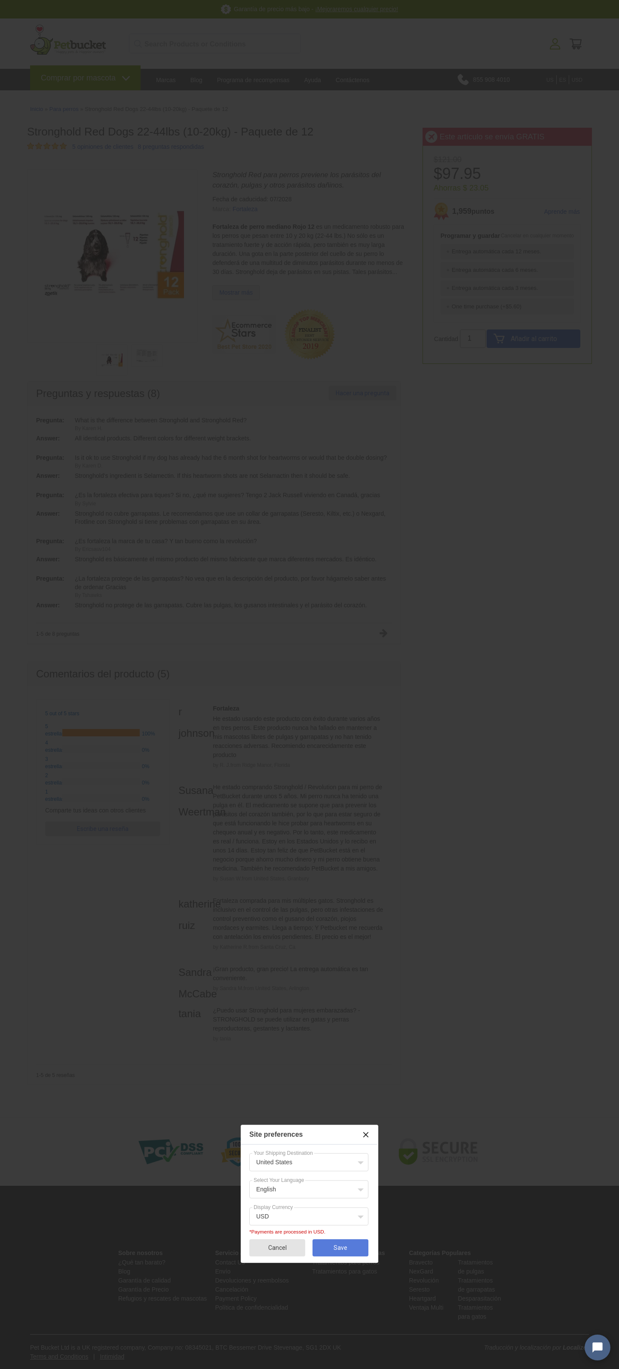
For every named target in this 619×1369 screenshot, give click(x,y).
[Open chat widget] (597, 1347)
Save (340, 1247)
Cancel (277, 1247)
